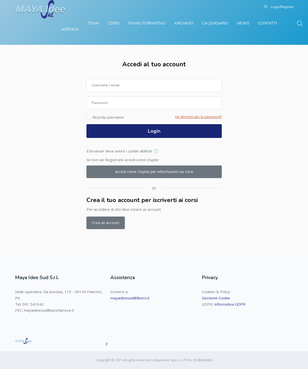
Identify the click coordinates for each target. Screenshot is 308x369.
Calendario (215, 23)
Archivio (183, 23)
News (243, 23)
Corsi (114, 23)
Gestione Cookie (216, 297)
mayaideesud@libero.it (130, 297)
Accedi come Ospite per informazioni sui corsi (154, 171)
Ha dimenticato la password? (198, 116)
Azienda (70, 29)
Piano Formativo (146, 23)
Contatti (267, 23)
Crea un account (105, 222)
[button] (157, 151)
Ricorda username (108, 117)
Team (93, 23)
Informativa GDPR (229, 304)
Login (154, 131)
